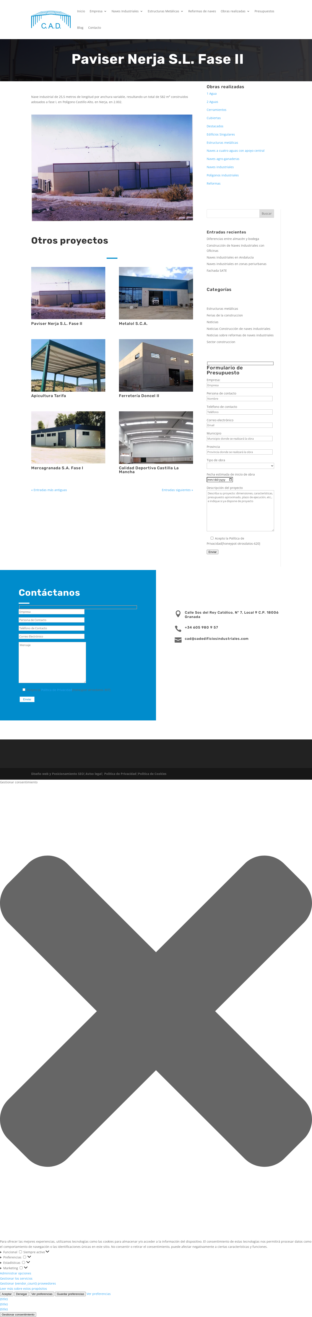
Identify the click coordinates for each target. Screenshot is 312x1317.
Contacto (94, 28)
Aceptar (7, 1294)
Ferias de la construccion (225, 315)
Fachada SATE (217, 270)
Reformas (214, 183)
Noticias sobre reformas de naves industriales (240, 335)
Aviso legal (94, 774)
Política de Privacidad (56, 690)
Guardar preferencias (70, 1294)
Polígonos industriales (223, 175)
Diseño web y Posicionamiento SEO (57, 774)
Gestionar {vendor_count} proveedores (28, 1283)
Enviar (212, 552)
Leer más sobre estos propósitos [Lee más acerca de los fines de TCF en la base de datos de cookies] (23, 1289)
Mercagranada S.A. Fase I (57, 468)
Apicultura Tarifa (48, 395)
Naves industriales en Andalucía (230, 257)
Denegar (21, 1294)
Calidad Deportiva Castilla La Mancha (149, 470)
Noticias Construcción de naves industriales (238, 329)
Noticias (212, 322)
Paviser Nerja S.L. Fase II (56, 323)
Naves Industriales (125, 11)
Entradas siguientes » (177, 490)
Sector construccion (221, 342)
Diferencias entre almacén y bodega (233, 239)
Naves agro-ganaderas (223, 159)
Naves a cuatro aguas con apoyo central (236, 150)
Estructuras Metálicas (163, 11)
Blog (80, 28)
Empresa (96, 11)
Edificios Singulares (221, 134)
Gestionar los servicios (16, 1278)
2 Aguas (212, 102)
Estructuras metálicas (222, 142)
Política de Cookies (152, 774)
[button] (156, 1012)
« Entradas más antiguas (49, 490)
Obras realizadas (233, 11)
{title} (4, 1299)
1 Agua (212, 93)
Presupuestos (264, 11)
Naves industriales (220, 167)
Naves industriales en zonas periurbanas (236, 264)
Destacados (215, 126)
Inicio (81, 11)
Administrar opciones (15, 1273)
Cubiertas (214, 118)
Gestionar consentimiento (18, 1314)
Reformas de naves (202, 11)
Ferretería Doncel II (139, 395)
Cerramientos (216, 110)
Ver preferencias (41, 1294)
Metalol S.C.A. (133, 323)
